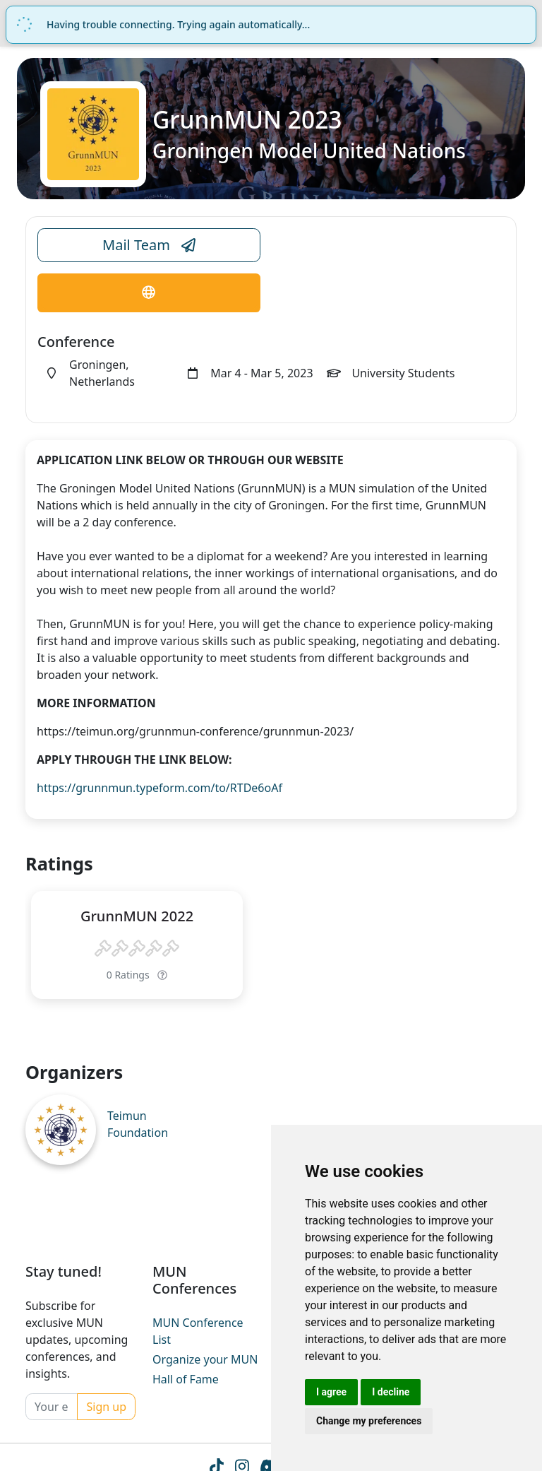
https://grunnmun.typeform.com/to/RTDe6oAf (159, 788)
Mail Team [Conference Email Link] (148, 245)
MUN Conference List (197, 1331)
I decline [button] (390, 1392)
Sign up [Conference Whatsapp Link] (106, 1406)
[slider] (137, 949)
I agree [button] (331, 1392)
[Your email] (51, 1406)
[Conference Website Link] (149, 293)
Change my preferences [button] (368, 1420)
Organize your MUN (205, 1359)
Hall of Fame (185, 1379)
